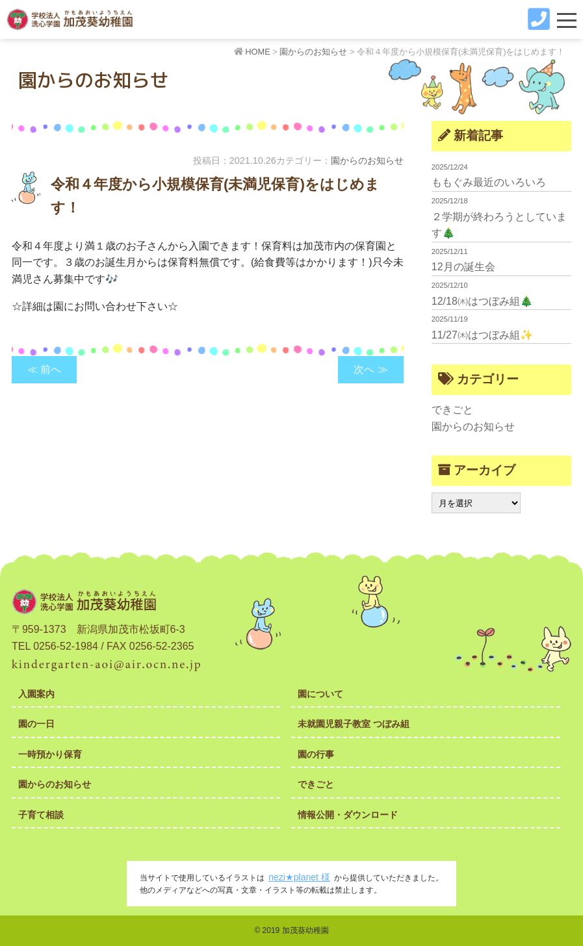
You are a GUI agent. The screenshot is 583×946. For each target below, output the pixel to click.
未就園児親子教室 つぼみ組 (353, 724)
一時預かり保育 (50, 754)
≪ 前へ (44, 369)
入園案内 (36, 694)
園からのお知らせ (367, 160)
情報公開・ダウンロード (348, 815)
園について (320, 694)
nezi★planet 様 (299, 877)
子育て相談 (41, 815)
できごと (452, 409)
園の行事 (316, 754)
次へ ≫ (370, 369)
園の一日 (36, 724)
